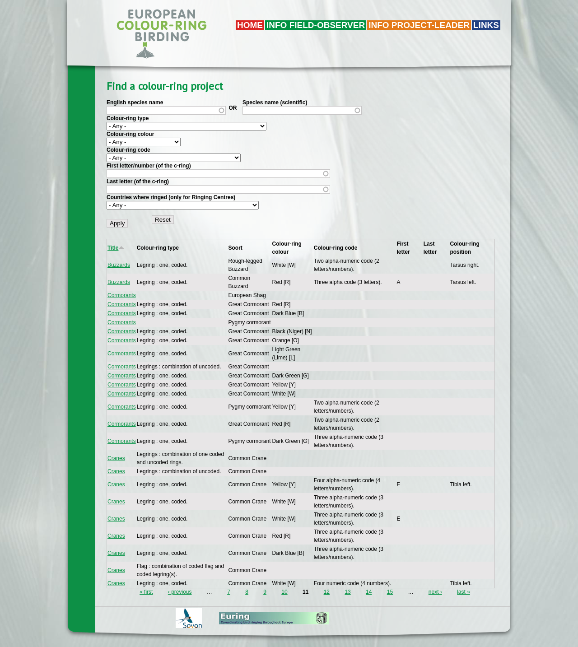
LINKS (486, 25)
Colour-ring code (128, 150)
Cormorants (121, 295)
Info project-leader (419, 25)
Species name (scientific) (274, 102)
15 (390, 592)
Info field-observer (315, 25)
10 (284, 592)
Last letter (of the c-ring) (138, 181)
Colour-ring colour (130, 134)
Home (250, 25)
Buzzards (118, 265)
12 (327, 592)
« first (146, 592)
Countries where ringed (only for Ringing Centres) (171, 197)
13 (347, 592)
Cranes (116, 458)
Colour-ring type (128, 118)
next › (435, 592)
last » (463, 592)
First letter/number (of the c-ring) (149, 166)
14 (369, 592)
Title (115, 248)
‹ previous (180, 592)
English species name (135, 102)
